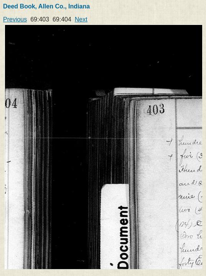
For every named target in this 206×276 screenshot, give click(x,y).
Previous (15, 19)
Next (81, 19)
